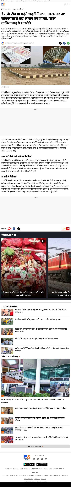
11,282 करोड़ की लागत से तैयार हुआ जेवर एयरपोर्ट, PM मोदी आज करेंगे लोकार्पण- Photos (32, 401)
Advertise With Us (24, 469)
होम (2, 9)
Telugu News (22, 475)
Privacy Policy (48, 469)
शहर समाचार (8, 9)
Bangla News (39, 475)
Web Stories (8, 235)
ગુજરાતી (25, 1)
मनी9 (49, 1)
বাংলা (30, 1)
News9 (7, 1)
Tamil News (64, 475)
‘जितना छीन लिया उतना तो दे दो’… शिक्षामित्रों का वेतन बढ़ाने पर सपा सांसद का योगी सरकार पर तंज (41, 330)
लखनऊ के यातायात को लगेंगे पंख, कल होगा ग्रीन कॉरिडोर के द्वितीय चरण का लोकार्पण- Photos (39, 429)
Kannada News (31, 475)
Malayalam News (28, 479)
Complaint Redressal (37, 469)
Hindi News (6, 475)
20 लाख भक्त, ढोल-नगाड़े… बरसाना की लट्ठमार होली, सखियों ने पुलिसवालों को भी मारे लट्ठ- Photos (41, 438)
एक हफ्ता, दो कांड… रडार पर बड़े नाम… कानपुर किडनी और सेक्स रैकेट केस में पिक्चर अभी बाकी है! (41, 311)
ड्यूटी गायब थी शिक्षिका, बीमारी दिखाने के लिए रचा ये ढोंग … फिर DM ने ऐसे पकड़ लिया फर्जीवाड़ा (42, 349)
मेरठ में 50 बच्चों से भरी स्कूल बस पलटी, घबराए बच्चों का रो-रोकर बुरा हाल (38, 319)
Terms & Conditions (59, 469)
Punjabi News (56, 475)
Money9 (43, 479)
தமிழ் (39, 1)
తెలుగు (16, 1)
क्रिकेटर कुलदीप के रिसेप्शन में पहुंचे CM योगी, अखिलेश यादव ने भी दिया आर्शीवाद (40, 408)
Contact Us (8, 469)
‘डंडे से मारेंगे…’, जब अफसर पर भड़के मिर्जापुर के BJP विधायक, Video (36, 339)
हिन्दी (2, 1)
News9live (37, 479)
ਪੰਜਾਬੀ (34, 1)
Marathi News (13, 475)
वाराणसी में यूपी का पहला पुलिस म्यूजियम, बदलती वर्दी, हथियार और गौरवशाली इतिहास (40, 419)
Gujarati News (48, 475)
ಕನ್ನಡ (11, 1)
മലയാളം (44, 1)
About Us (15, 469)
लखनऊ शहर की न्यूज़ (18, 9)
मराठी (20, 1)
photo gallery (9, 357)
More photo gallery (34, 446)
